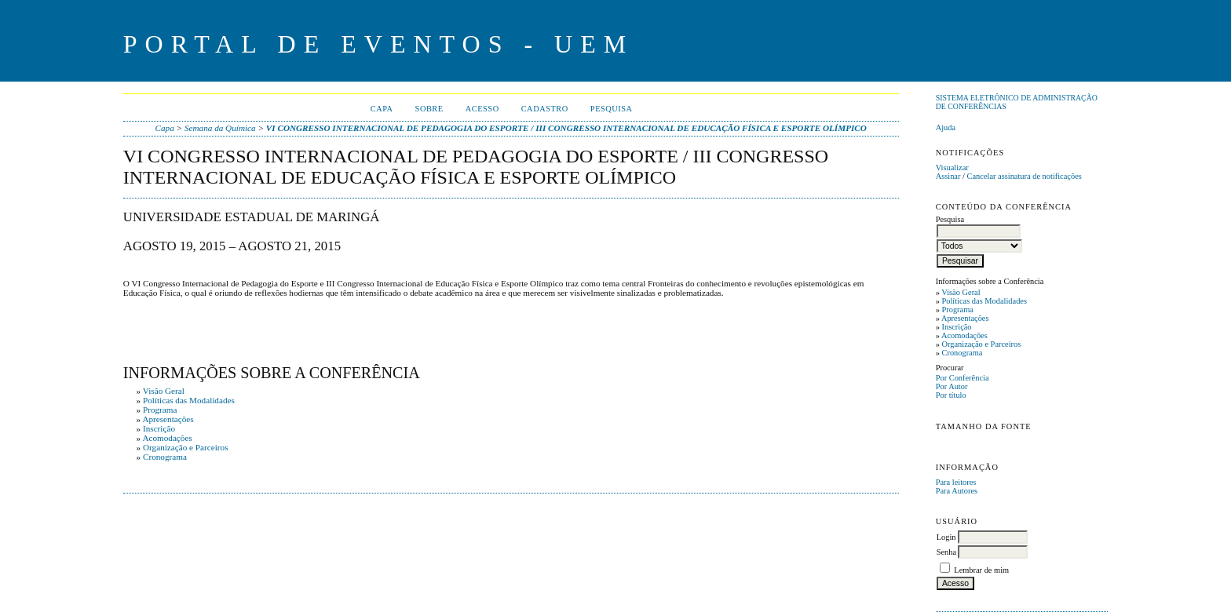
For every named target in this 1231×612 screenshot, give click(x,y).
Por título (951, 395)
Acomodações (964, 335)
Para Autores (956, 490)
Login (946, 537)
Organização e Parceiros (981, 344)
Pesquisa (611, 108)
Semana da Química (220, 128)
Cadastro (544, 108)
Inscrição (956, 326)
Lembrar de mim (981, 570)
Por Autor (952, 386)
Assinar (948, 176)
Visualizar (952, 167)
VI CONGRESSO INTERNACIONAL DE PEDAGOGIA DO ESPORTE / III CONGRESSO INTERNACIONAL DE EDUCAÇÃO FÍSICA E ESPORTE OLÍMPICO (566, 128)
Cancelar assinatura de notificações (1024, 176)
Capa (382, 108)
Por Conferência (962, 377)
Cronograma (961, 352)
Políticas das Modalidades (984, 301)
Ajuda (945, 127)
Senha (946, 552)
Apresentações (965, 318)
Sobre (429, 108)
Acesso (482, 108)
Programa (957, 309)
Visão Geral (960, 292)
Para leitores (956, 482)
